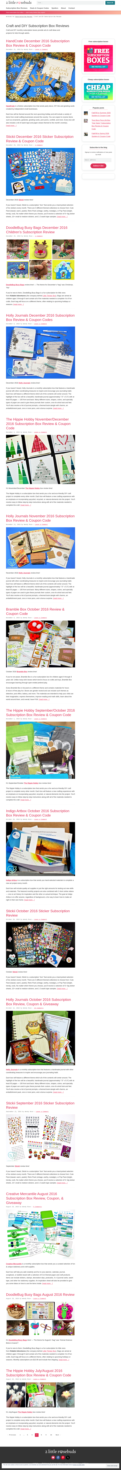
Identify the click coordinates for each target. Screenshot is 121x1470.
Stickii (21, 200)
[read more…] (11, 126)
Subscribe (98, 166)
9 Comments (37, 1207)
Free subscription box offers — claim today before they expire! (25, 12)
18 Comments (38, 1008)
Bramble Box (22, 672)
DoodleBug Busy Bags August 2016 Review (40, 1295)
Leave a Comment (41, 49)
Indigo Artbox (11, 880)
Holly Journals (24, 383)
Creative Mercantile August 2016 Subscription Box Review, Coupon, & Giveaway (35, 1198)
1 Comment (39, 145)
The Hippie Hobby (32, 488)
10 (51, 1435)
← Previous (11, 1435)
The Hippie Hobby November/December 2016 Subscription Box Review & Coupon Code (38, 423)
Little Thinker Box (49, 296)
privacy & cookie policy (79, 1464)
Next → (58, 1435)
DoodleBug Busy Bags (15, 285)
